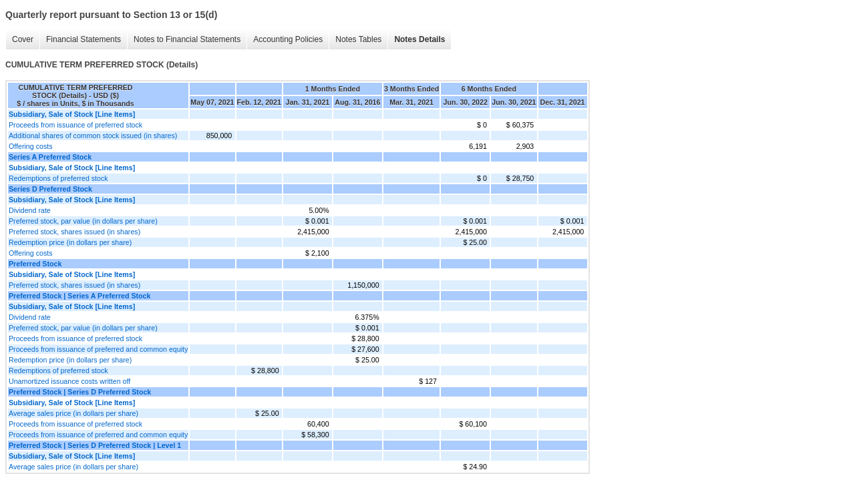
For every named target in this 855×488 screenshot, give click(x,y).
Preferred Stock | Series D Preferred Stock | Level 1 (95, 445)
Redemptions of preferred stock (58, 178)
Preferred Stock (35, 264)
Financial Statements (83, 39)
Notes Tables (358, 39)
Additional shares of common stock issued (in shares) (93, 136)
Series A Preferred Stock (50, 157)
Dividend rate (30, 210)
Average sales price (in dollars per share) (73, 413)
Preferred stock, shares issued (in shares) (74, 232)
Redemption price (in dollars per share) (70, 242)
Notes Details (419, 39)
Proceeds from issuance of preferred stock (75, 125)
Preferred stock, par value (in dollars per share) (83, 221)
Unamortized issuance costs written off (69, 381)
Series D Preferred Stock (50, 189)
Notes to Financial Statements (187, 39)
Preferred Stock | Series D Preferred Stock (80, 392)
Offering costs (31, 146)
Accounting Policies (288, 39)
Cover (22, 39)
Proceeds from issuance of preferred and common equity (98, 349)
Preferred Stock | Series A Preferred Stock (79, 296)
